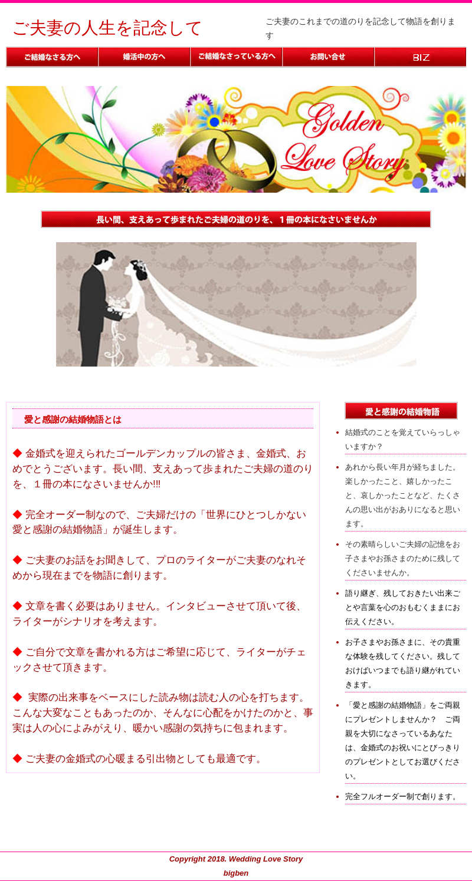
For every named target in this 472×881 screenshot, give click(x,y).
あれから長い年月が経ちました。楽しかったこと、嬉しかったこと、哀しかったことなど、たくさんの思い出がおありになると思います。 (402, 495)
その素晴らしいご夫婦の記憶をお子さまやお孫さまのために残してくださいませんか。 (402, 558)
